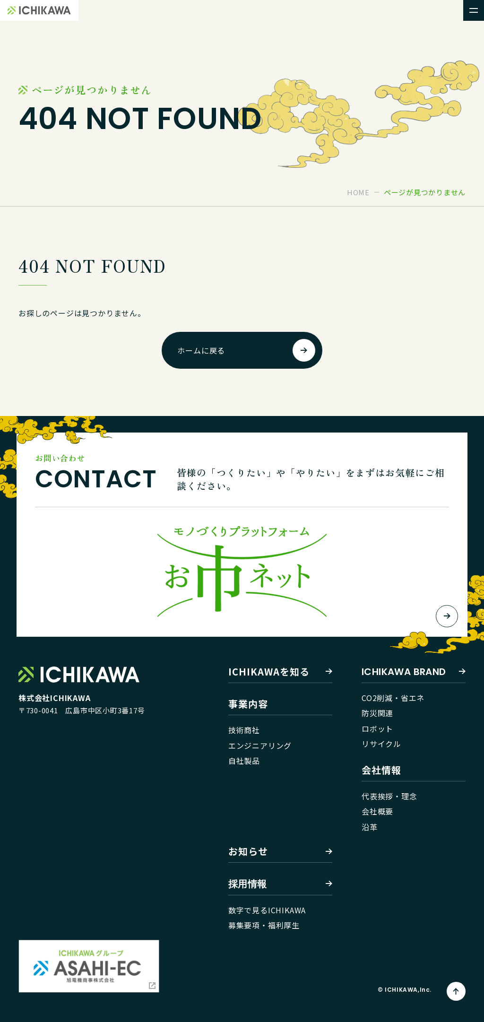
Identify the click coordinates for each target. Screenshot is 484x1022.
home (358, 192)
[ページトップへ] (456, 991)
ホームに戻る (201, 350)
